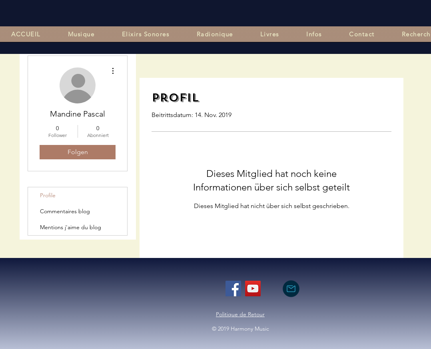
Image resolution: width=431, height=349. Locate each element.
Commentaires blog (65, 211)
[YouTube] (253, 288)
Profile (48, 195)
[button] (81, 34)
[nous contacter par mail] (290, 289)
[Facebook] (233, 288)
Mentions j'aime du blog (70, 227)
